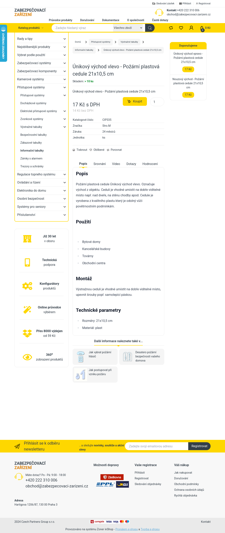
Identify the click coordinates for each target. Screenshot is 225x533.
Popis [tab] (83, 213)
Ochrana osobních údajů (189, 489)
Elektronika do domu (31, 190)
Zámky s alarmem (31, 158)
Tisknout (80, 199)
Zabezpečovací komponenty (37, 71)
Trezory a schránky (31, 166)
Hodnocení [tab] (150, 213)
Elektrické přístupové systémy (38, 111)
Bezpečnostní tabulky (33, 134)
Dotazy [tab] (131, 213)
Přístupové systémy (31, 87)
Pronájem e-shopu (126, 529)
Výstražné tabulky (31, 126)
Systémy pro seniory (31, 207)
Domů (78, 42)
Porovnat (114, 199)
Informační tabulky (84, 50)
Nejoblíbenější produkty (33, 47)
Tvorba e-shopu (150, 529)
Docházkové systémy (33, 103)
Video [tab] (116, 213)
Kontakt (171, 10)
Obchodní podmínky (186, 484)
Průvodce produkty (60, 20)
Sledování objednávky (148, 484)
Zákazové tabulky (31, 142)
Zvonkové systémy (31, 119)
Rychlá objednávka (185, 495)
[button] (191, 28)
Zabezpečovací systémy (34, 63)
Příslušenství (26, 215)
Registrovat (199, 446)
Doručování (87, 20)
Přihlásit (140, 472)
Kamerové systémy (30, 79)
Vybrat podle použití (31, 55)
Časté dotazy (160, 20)
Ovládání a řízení (28, 182)
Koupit (135, 151)
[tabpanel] (118, 300)
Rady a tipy (24, 39)
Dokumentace (110, 20)
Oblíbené (97, 199)
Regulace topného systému (36, 174)
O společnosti (135, 20)
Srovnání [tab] (100, 213)
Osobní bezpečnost (30, 198)
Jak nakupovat (183, 472)
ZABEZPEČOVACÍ (29, 12)
